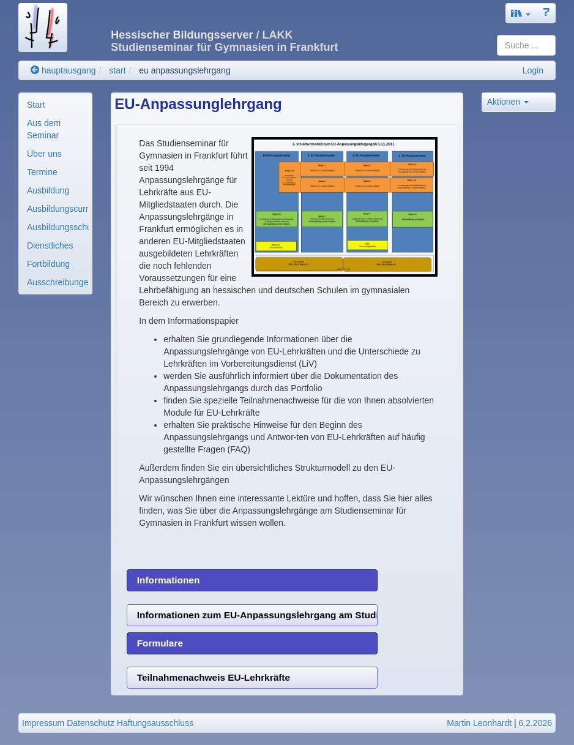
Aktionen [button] (508, 102)
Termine (42, 172)
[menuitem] (55, 104)
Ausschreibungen (58, 282)
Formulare (160, 643)
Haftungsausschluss (155, 723)
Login (533, 70)
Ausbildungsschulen (58, 227)
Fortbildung (48, 264)
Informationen (168, 580)
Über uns (44, 154)
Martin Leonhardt (479, 723)
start (117, 70)
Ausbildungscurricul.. (58, 209)
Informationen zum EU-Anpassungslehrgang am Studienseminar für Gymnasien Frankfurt (257, 615)
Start (36, 105)
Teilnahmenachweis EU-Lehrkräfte (213, 677)
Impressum (43, 723)
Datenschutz (90, 723)
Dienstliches (50, 245)
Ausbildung (48, 190)
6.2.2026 (536, 723)
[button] (520, 13)
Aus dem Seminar (44, 129)
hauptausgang (63, 70)
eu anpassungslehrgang (184, 70)
